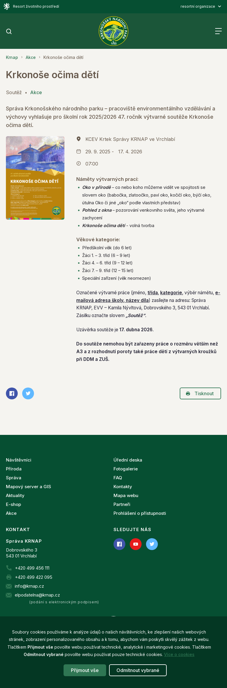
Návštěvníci (18, 460)
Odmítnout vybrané (137, 670)
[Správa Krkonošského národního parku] (113, 31)
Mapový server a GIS (28, 486)
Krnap (12, 57)
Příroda (14, 469)
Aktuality (15, 495)
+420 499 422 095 (33, 577)
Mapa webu (126, 495)
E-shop (13, 504)
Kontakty (123, 486)
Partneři (122, 504)
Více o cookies (179, 654)
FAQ (118, 477)
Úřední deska (128, 460)
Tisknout (200, 393)
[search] (9, 32)
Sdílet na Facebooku (10, 393)
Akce (31, 57)
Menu (218, 31)
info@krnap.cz (29, 586)
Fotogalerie (126, 469)
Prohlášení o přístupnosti (140, 513)
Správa (13, 477)
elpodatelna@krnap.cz (37, 595)
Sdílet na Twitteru (26, 393)
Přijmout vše (85, 670)
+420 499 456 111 (32, 568)
